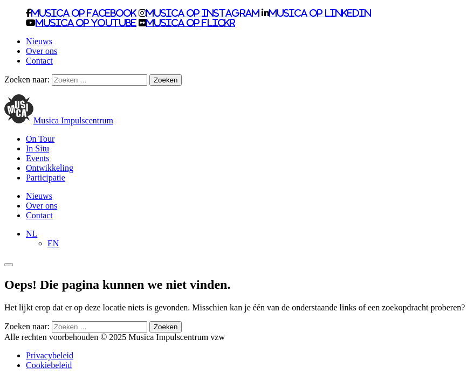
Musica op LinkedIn (320, 13)
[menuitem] (31, 233)
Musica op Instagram (202, 13)
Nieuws (39, 41)
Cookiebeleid (49, 365)
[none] (248, 238)
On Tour (40, 138)
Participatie (45, 177)
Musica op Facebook (83, 13)
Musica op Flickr (190, 22)
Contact (39, 60)
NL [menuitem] (31, 233)
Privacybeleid (49, 355)
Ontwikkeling (49, 167)
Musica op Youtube (86, 22)
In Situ (37, 148)
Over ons (41, 51)
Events (38, 158)
